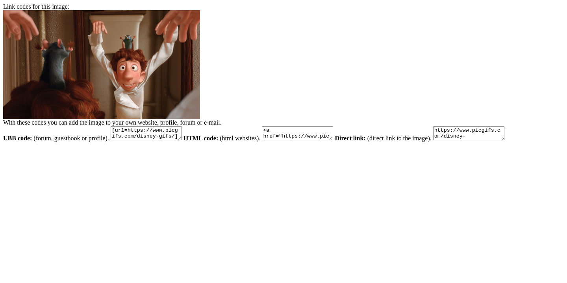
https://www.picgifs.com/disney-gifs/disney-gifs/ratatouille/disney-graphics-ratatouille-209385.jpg (488, 134)
